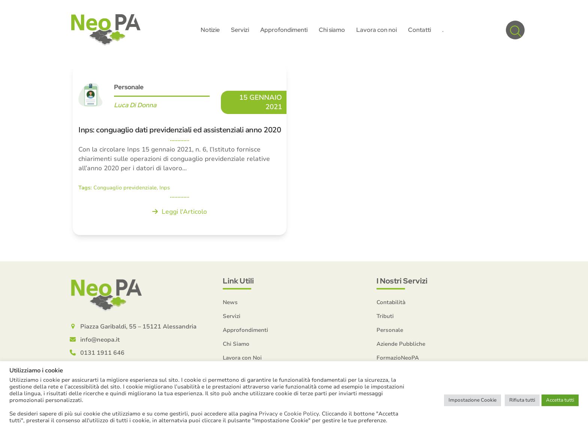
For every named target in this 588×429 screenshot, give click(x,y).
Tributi (385, 316)
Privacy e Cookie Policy (289, 413)
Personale (129, 87)
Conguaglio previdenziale (125, 187)
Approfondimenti (245, 330)
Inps (164, 187)
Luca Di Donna (135, 105)
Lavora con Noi (242, 358)
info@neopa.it (100, 340)
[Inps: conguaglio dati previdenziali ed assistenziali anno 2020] (179, 149)
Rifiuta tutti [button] (522, 400)
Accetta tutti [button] (560, 400)
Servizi (231, 316)
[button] (515, 30)
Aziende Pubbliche (400, 344)
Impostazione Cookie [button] (472, 400)
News (230, 302)
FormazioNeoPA (397, 358)
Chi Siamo (236, 344)
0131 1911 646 (102, 353)
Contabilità (390, 302)
